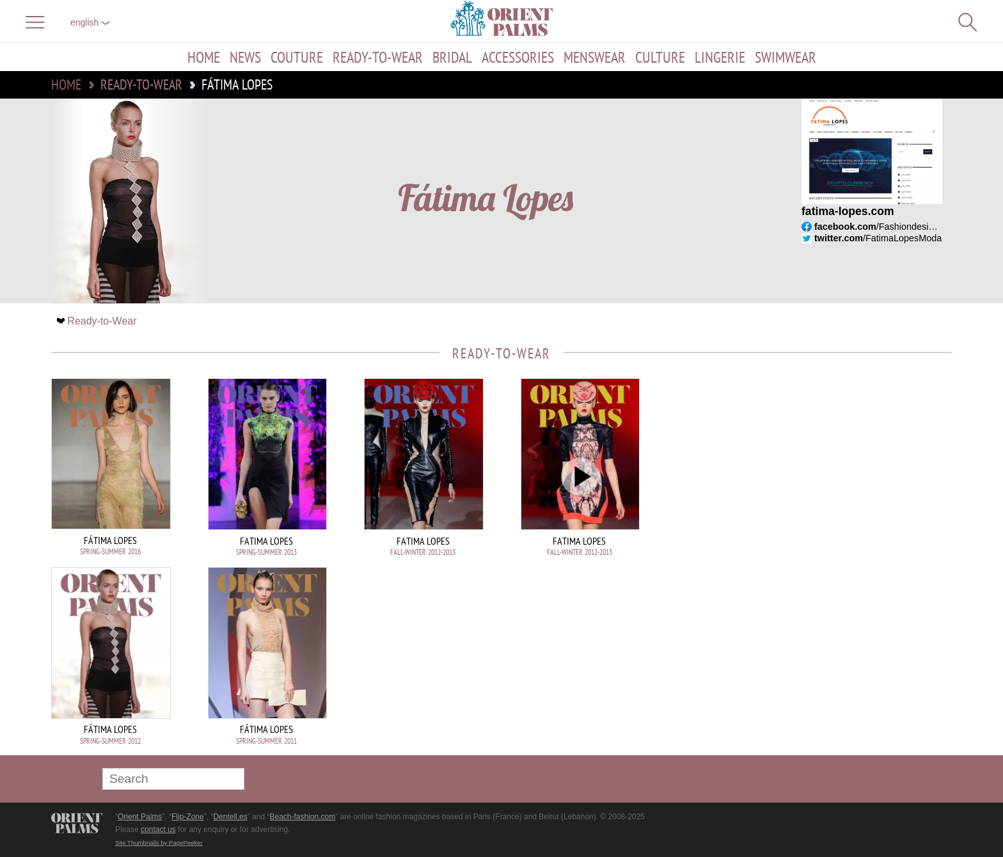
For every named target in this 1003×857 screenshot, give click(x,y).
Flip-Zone (187, 816)
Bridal (452, 57)
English (90, 22)
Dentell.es (230, 816)
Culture (660, 57)
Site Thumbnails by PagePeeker (159, 842)
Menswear (595, 57)
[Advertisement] (862, 465)
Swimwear (785, 57)
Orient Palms (140, 816)
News (245, 57)
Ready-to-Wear (378, 57)
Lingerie (720, 57)
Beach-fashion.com (302, 816)
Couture (297, 57)
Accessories (518, 57)
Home (203, 57)
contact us (158, 829)
